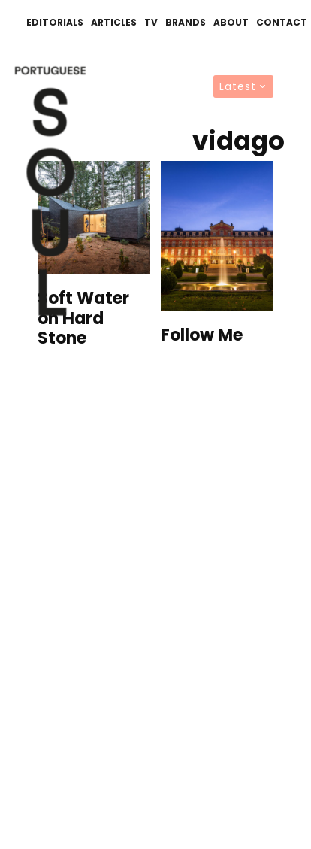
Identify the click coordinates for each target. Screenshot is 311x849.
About (231, 22)
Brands (185, 22)
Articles (114, 22)
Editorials (54, 22)
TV (151, 22)
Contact (281, 22)
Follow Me (202, 335)
